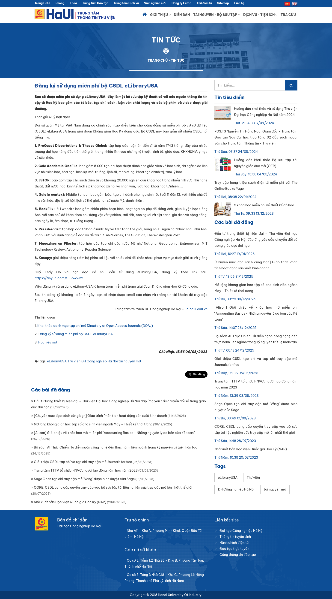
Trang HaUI (42, 3)
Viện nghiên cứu (155, 3)
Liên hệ (239, 3)
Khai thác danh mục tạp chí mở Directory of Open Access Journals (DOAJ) (95, 326)
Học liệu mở (47, 342)
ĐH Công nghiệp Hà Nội (99, 361)
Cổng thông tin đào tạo (237, 555)
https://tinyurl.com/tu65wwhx (59, 278)
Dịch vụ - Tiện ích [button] (260, 15)
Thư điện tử (204, 3)
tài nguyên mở (130, 361)
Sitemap (223, 3)
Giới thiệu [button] (160, 15)
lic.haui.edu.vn (196, 309)
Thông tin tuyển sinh (235, 537)
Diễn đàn (182, 15)
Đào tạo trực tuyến (234, 549)
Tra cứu (288, 15)
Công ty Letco (181, 3)
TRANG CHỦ (158, 60)
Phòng (60, 3)
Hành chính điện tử (234, 543)
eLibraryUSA (57, 361)
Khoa (73, 3)
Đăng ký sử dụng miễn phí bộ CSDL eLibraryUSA (75, 334)
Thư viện (73, 361)
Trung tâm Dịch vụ (126, 3)
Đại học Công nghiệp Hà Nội (241, 531)
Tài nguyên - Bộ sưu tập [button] (216, 15)
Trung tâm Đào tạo (95, 3)
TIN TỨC (177, 60)
